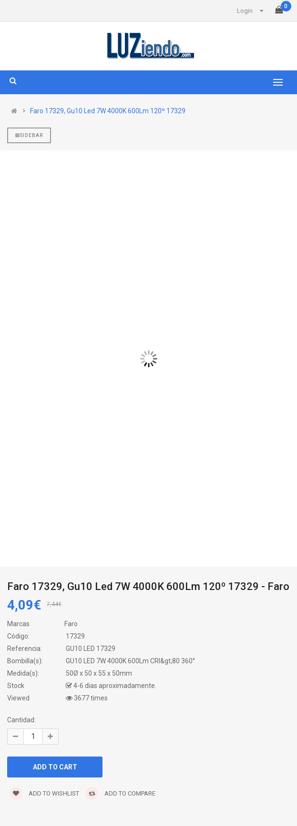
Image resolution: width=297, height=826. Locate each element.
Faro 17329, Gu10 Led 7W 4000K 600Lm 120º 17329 (107, 111)
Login (245, 10)
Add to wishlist (44, 793)
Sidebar (29, 135)
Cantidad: (21, 720)
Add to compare (120, 793)
